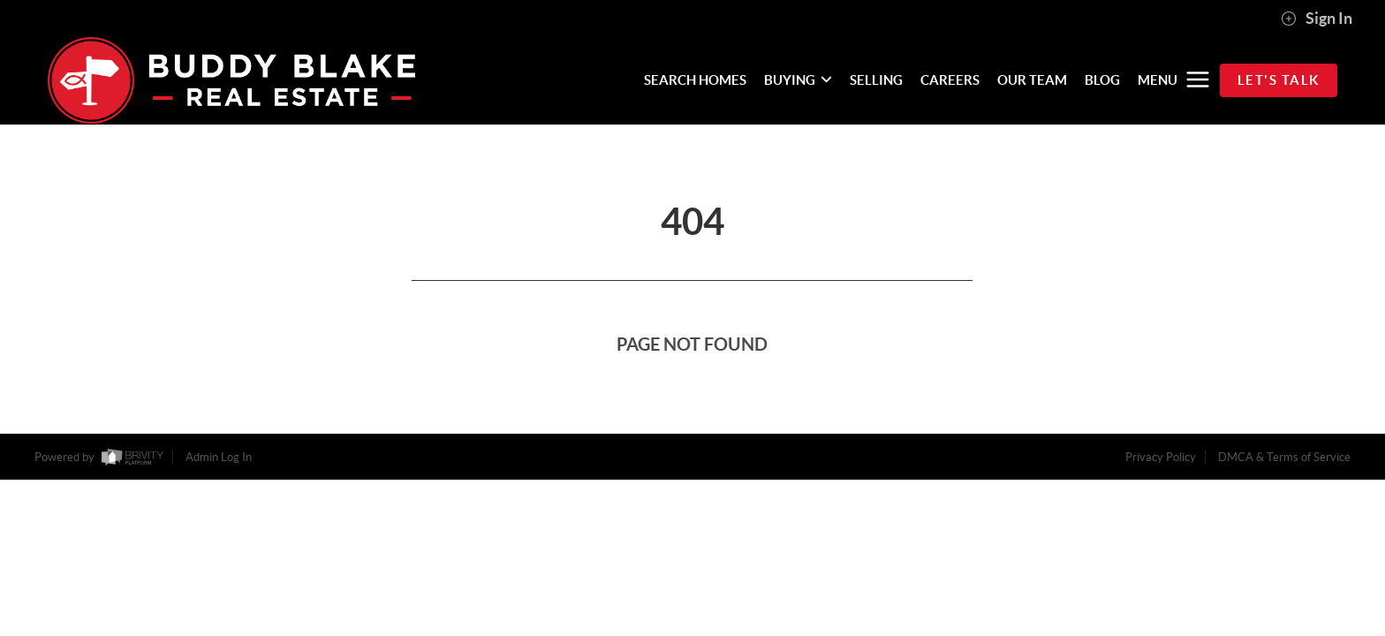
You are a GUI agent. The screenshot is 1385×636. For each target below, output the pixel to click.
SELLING (876, 79)
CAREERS (950, 79)
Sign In (1316, 18)
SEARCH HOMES (695, 79)
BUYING (798, 79)
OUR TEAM (1032, 79)
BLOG (1102, 79)
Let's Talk (1278, 79)
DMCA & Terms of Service (1284, 457)
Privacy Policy (1160, 457)
